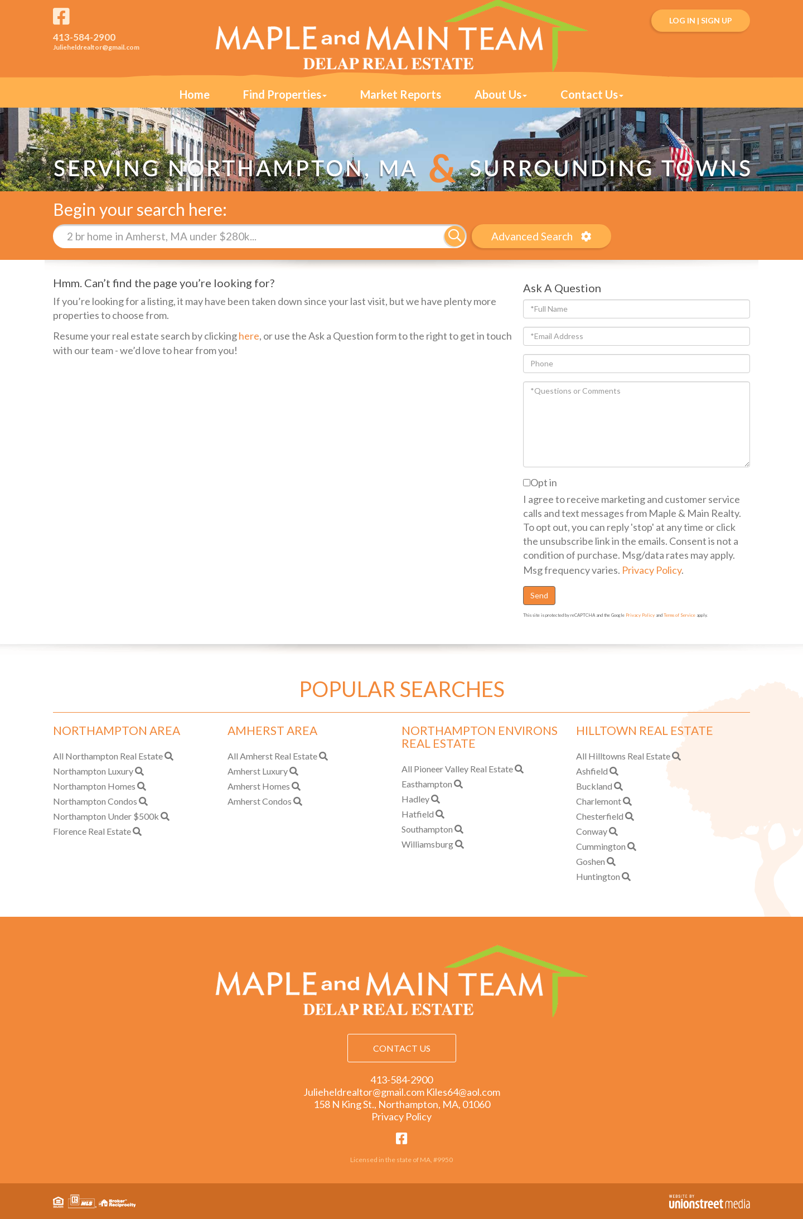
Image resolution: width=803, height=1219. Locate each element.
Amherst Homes (259, 786)
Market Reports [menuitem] (400, 94)
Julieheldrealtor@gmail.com (96, 47)
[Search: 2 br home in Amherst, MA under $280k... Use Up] (248, 236)
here (249, 335)
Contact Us (401, 1048)
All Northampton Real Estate (108, 756)
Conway (591, 831)
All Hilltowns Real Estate (623, 756)
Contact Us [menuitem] (591, 94)
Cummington (601, 846)
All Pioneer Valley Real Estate (457, 768)
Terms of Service (679, 615)
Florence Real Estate (92, 831)
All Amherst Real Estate (272, 756)
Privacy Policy (651, 569)
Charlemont (598, 801)
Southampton (427, 829)
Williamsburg (427, 844)
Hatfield (418, 814)
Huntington (598, 876)
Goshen (590, 861)
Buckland (594, 786)
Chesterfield (599, 816)
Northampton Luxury (93, 771)
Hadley (415, 799)
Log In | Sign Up (700, 20)
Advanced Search (531, 236)
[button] (454, 236)
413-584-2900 (84, 37)
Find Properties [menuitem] (285, 94)
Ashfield (592, 771)
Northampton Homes (94, 786)
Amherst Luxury (258, 771)
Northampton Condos (95, 801)
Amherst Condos (260, 801)
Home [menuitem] (195, 94)
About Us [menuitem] (501, 94)
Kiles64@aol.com (463, 1092)
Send (539, 595)
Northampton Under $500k (106, 816)
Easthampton (427, 783)
